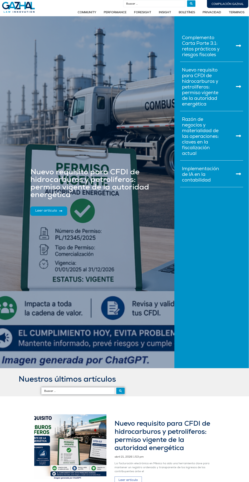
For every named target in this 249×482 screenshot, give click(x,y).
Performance (115, 12)
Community (87, 12)
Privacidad (212, 12)
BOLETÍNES (187, 12)
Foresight (142, 12)
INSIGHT (165, 12)
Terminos (236, 12)
